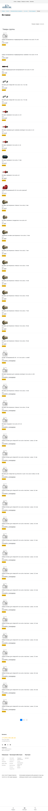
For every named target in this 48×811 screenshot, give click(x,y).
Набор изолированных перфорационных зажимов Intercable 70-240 (20, 39)
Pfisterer (11, 767)
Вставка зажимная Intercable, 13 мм (11, 160)
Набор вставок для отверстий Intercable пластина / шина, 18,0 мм (20, 673)
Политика (4, 761)
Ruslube (11, 763)
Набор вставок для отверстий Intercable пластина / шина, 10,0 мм (20, 507)
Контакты (32, 1)
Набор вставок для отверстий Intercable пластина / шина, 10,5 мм (20, 523)
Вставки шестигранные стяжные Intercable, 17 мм (15, 310)
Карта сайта (4, 763)
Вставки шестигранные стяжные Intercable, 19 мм (15, 341)
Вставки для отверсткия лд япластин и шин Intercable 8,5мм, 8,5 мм (20, 473)
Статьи (15, 1)
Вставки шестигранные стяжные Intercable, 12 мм (15, 390)
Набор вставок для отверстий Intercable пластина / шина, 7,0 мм (19, 457)
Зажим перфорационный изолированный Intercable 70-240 (18, 69)
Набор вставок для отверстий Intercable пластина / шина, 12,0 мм (20, 556)
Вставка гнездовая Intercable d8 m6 (12, 424)
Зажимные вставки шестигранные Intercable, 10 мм (16, 235)
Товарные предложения (20, 759)
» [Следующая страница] (26, 719)
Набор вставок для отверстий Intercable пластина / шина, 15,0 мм (20, 640)
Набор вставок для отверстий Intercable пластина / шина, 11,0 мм (20, 540)
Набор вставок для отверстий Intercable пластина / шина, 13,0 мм (20, 590)
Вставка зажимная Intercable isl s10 (11, 115)
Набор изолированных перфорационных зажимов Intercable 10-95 (20, 54)
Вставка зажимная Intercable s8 (10, 175)
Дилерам (27, 758)
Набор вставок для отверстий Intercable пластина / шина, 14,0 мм (20, 606)
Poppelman (12, 768)
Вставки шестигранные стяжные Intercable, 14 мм (15, 280)
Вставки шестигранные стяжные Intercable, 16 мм (15, 295)
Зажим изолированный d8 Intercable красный (14, 190)
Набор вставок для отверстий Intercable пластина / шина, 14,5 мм (20, 623)
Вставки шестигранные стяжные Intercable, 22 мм (15, 407)
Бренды (19, 1)
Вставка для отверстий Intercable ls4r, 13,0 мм (14, 84)
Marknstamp (12, 765)
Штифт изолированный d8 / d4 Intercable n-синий (15, 357)
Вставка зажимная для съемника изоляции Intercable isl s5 (18, 130)
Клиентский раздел (19, 765)
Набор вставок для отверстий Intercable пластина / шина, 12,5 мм (20, 573)
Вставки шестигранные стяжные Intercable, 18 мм (15, 325)
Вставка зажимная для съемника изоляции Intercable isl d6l (18, 374)
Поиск (3, 759)
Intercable (26, 11)
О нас (3, 758)
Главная (3, 11)
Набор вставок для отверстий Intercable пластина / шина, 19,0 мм (20, 689)
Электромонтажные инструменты (16, 11)
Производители (20, 762)
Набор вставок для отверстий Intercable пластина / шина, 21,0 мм (20, 706)
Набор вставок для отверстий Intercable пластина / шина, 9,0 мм (19, 490)
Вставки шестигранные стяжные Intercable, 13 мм (15, 265)
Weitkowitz (12, 759)
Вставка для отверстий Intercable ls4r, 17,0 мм (14, 99)
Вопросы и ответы (25, 1)
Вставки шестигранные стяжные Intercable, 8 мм (15, 205)
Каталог (7, 11)
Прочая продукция (32, 11)
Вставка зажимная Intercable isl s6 (11, 145)
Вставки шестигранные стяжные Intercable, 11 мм (15, 250)
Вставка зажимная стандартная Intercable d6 (14, 220)
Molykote (11, 761)
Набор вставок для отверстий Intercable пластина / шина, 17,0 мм (20, 656)
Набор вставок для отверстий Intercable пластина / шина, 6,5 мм (19, 440)
